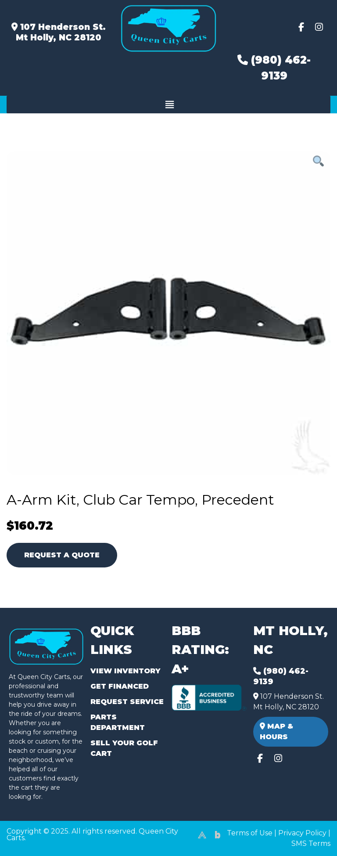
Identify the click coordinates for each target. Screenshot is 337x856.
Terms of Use (249, 833)
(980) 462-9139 (274, 68)
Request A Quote (62, 555)
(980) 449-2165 (30, 839)
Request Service (127, 701)
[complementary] (310, 829)
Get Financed (119, 686)
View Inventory (125, 671)
